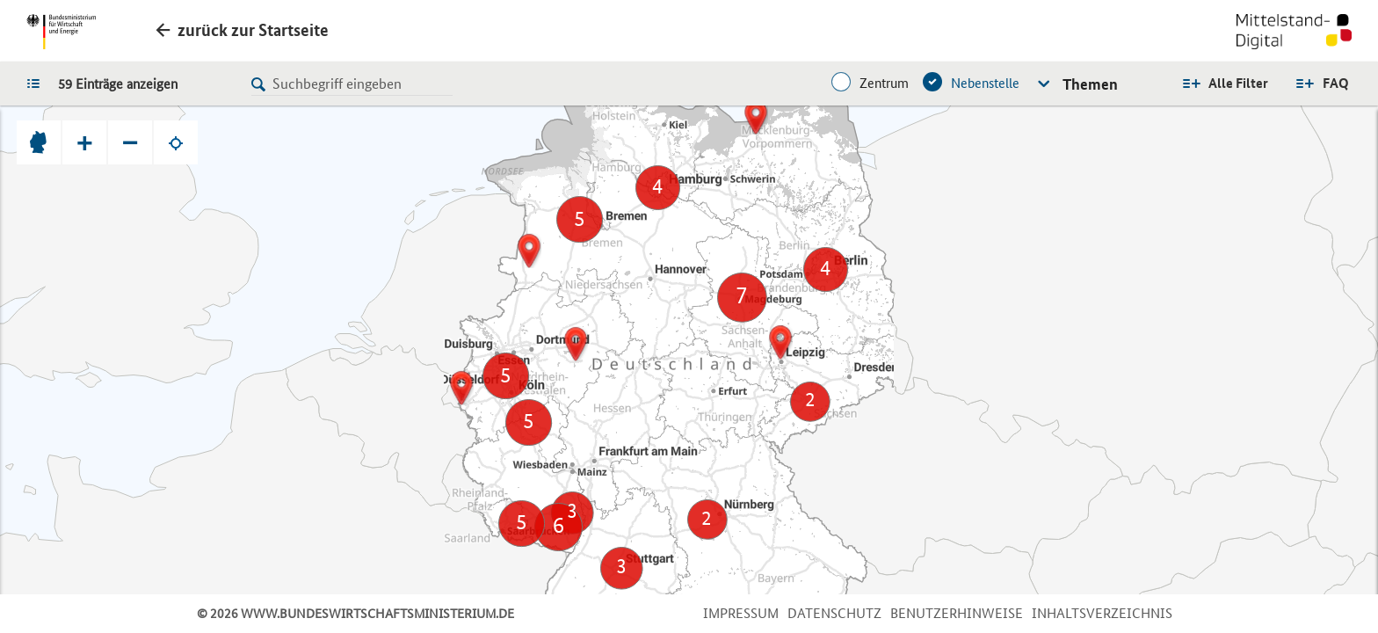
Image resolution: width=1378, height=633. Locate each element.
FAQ (1336, 83)
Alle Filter (1238, 83)
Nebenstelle (985, 83)
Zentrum (884, 83)
